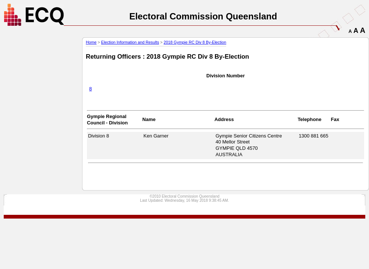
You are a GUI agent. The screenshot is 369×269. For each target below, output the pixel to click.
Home (91, 42)
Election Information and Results (130, 42)
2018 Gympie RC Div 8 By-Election (195, 42)
